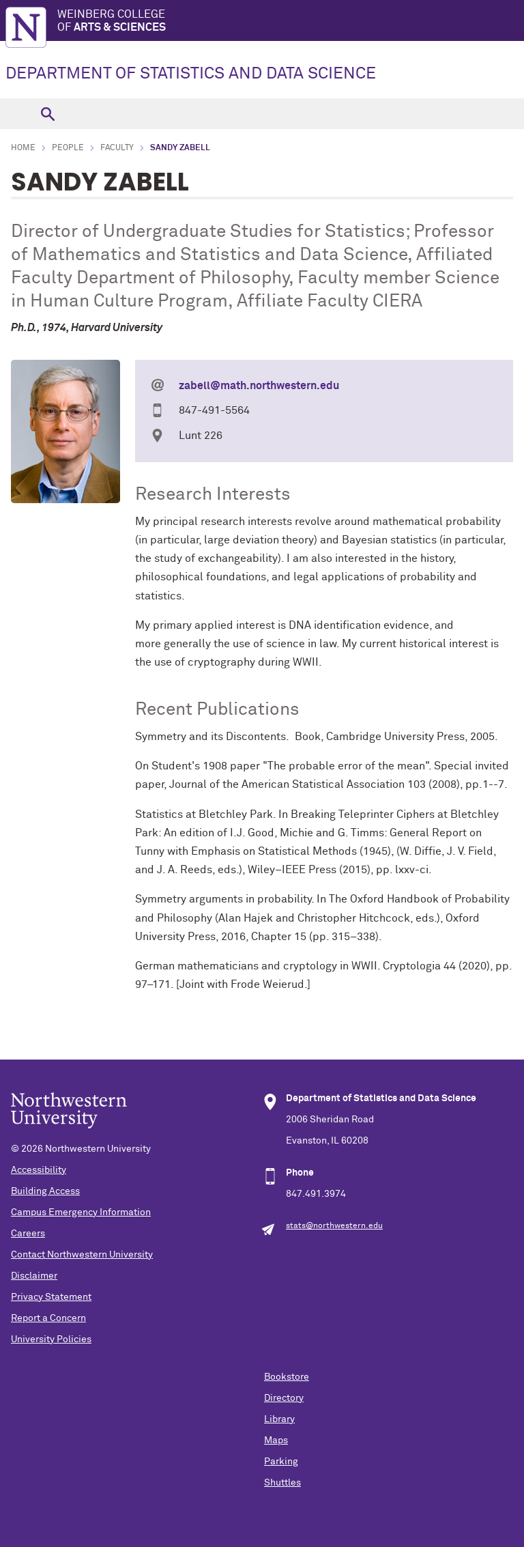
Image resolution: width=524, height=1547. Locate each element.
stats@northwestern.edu (334, 1226)
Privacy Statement (51, 1297)
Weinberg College (290, 21)
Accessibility (38, 1170)
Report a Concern (48, 1318)
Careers (28, 1233)
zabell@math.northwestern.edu (259, 385)
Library (279, 1419)
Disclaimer (34, 1276)
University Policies (51, 1339)
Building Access (45, 1191)
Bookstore (286, 1377)
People (68, 148)
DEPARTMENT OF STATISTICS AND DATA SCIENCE (190, 74)
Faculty (117, 148)
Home (23, 148)
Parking (281, 1461)
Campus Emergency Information (81, 1212)
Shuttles (282, 1483)
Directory (284, 1398)
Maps (276, 1440)
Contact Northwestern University (82, 1255)
